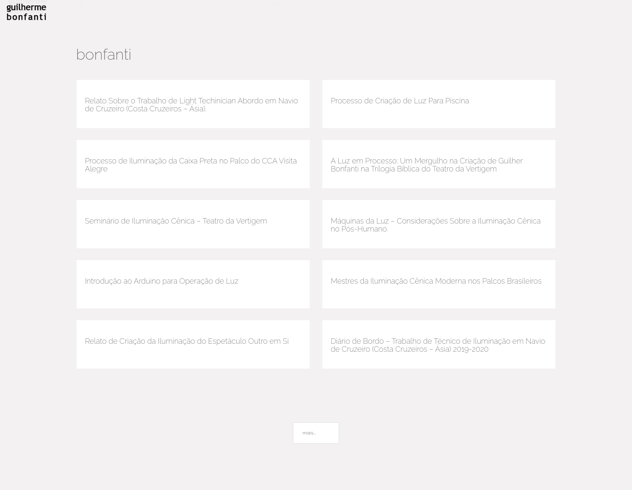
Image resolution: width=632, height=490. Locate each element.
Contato (404, 13)
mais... (309, 433)
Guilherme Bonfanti (138, 13)
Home (77, 13)
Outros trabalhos (268, 13)
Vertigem (204, 13)
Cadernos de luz (343, 13)
